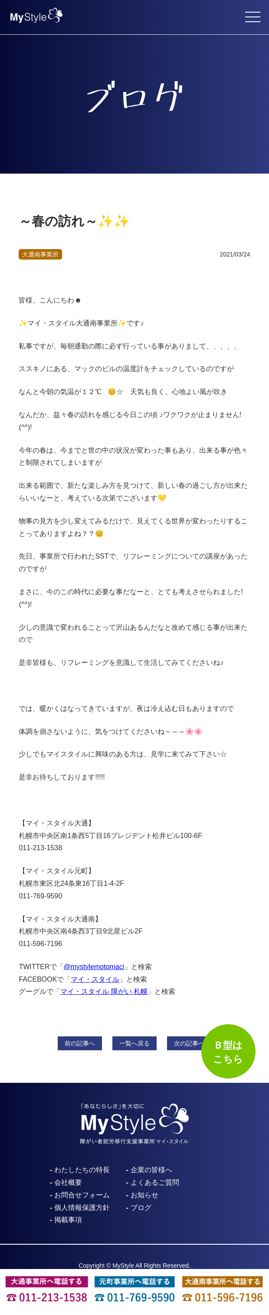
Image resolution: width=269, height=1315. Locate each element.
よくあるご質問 (155, 1182)
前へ (80, 1043)
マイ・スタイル (95, 979)
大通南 (40, 254)
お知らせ (144, 1195)
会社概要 (68, 1182)
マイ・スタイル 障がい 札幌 (104, 991)
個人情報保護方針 (82, 1207)
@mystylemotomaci (94, 966)
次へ (189, 1043)
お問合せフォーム (82, 1195)
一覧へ (134, 1043)
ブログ (141, 1207)
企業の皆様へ (151, 1170)
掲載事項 (68, 1219)
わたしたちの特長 (82, 1170)
